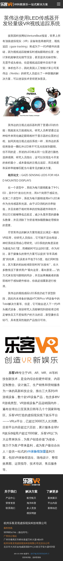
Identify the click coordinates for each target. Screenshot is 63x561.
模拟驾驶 (31, 513)
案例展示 (52, 497)
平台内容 (52, 502)
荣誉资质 (10, 502)
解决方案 (31, 491)
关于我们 (10, 491)
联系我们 (10, 508)
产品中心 (10, 497)
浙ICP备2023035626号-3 (40, 554)
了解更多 (52, 491)
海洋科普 (31, 502)
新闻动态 (52, 508)
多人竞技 (31, 508)
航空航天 (31, 497)
